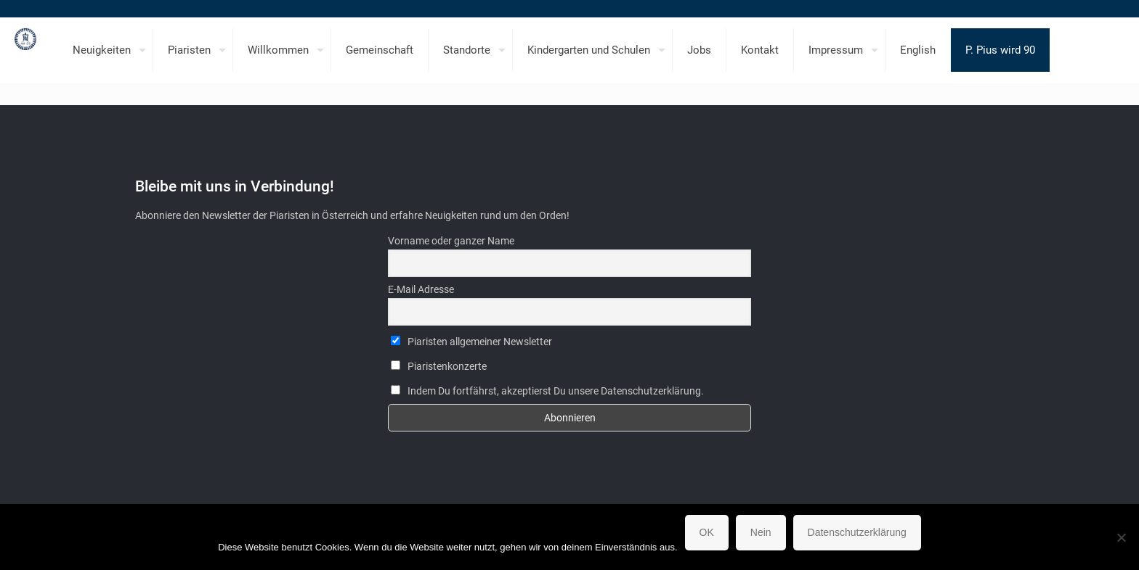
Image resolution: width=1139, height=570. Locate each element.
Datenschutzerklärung (857, 532)
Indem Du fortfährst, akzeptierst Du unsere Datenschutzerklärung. (547, 391)
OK (707, 532)
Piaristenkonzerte (439, 366)
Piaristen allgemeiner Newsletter (471, 341)
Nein (760, 532)
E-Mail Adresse (421, 289)
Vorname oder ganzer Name (451, 241)
